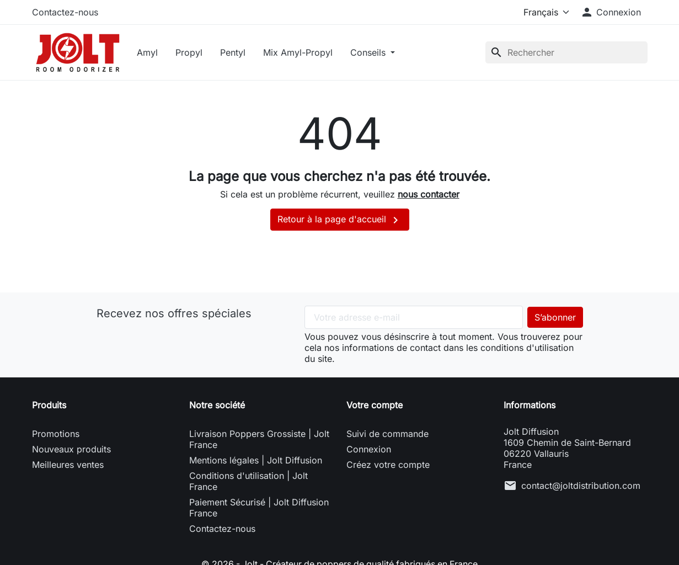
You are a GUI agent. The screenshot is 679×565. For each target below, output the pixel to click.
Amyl (149, 52)
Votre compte (374, 406)
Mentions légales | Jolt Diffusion (255, 461)
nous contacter (428, 195)
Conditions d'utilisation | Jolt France (248, 483)
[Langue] (544, 12)
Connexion (368, 450)
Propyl (191, 52)
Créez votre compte (388, 466)
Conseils (371, 52)
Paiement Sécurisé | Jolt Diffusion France (259, 509)
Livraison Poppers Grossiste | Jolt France (259, 441)
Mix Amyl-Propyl (300, 52)
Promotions (55, 435)
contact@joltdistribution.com (580, 487)
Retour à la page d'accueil (339, 221)
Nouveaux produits (71, 450)
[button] (611, 12)
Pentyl (235, 52)
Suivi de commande (387, 435)
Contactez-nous (65, 12)
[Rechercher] (566, 53)
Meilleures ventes (68, 466)
